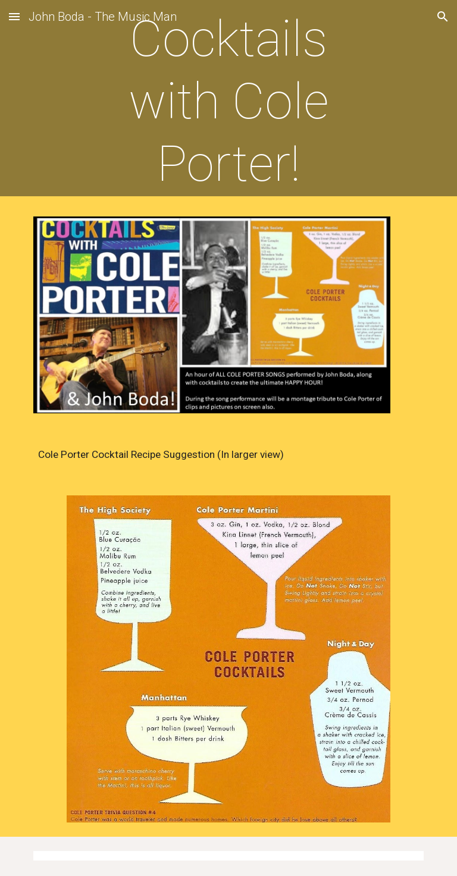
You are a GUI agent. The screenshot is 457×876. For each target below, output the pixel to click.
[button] (14, 16)
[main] (228, 101)
